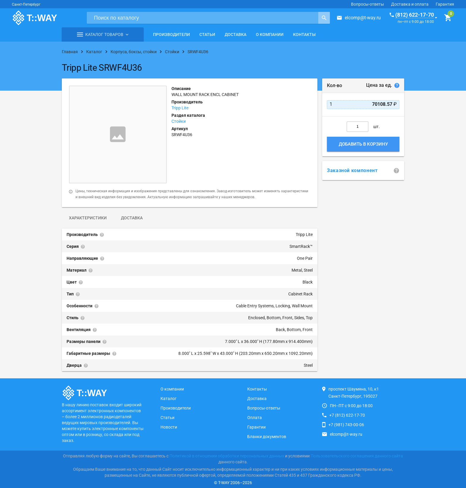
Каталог (168, 398)
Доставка (235, 34)
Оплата (254, 417)
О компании (270, 34)
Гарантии (256, 427)
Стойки (178, 121)
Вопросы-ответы (367, 4)
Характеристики (88, 217)
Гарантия (445, 4)
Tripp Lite (179, 108)
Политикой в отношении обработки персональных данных (226, 456)
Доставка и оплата (410, 4)
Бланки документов (266, 436)
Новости (168, 427)
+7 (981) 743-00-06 (346, 424)
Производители (171, 34)
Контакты (304, 34)
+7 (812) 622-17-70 (347, 415)
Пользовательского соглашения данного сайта (357, 456)
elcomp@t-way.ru (363, 18)
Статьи (207, 34)
